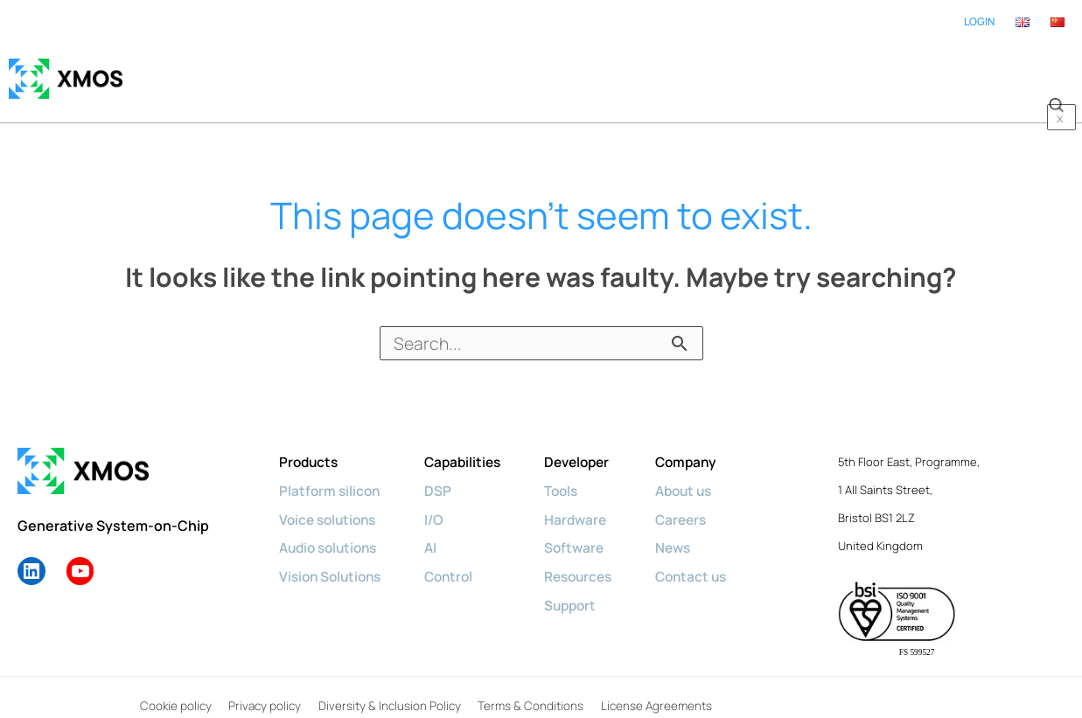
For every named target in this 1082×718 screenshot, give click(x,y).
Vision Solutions (333, 557)
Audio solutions (332, 529)
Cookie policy (173, 689)
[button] (1056, 70)
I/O (441, 501)
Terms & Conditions (527, 689)
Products (310, 445)
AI (437, 529)
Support (583, 585)
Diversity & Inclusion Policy (387, 689)
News (690, 529)
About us (702, 473)
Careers (699, 501)
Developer (590, 445)
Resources (591, 557)
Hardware (587, 501)
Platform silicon (331, 473)
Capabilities (471, 445)
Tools (573, 473)
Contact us (709, 557)
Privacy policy (262, 689)
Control (457, 557)
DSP (444, 473)
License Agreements (652, 689)
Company (704, 445)
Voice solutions (330, 501)
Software (586, 529)
